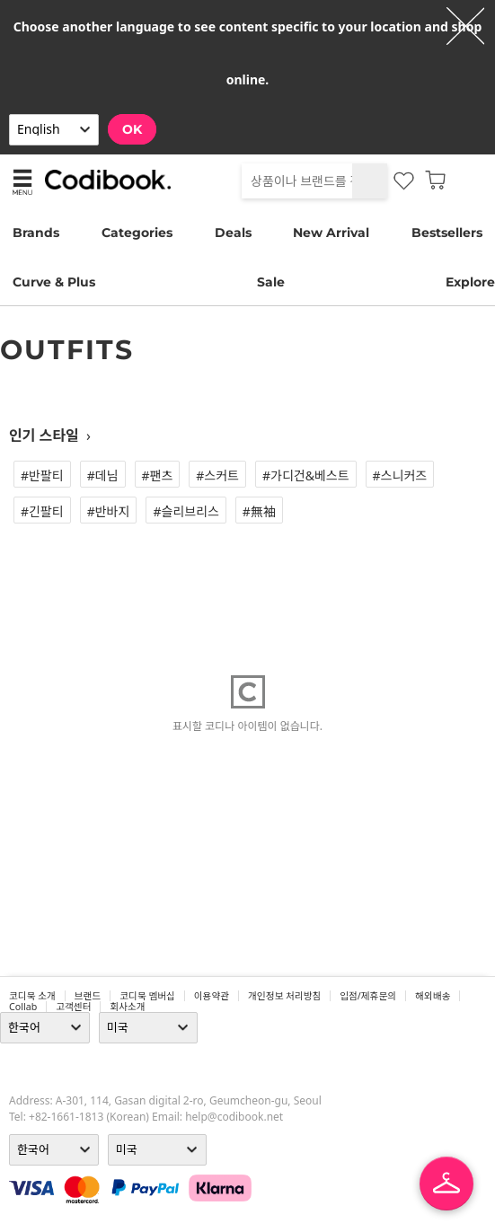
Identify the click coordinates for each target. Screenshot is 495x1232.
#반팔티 (42, 475)
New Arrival (331, 232)
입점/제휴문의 (368, 996)
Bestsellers (446, 232)
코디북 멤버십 (147, 996)
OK (132, 129)
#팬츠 (157, 475)
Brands (36, 232)
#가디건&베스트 (305, 475)
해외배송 (432, 996)
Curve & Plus (54, 282)
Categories (137, 232)
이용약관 (211, 996)
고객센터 (73, 1006)
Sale (271, 282)
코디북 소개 (32, 996)
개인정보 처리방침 (284, 996)
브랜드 (88, 996)
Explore (470, 282)
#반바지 (108, 511)
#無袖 (259, 511)
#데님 (103, 475)
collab (23, 1006)
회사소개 (127, 1006)
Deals (233, 232)
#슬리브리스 (185, 511)
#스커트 (217, 475)
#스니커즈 (400, 475)
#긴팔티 (42, 511)
